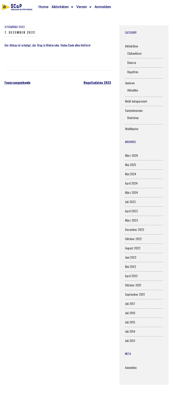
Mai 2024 (130, 173)
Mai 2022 (130, 266)
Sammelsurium (134, 110)
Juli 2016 (130, 312)
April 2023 (131, 211)
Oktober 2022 (133, 238)
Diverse (131, 62)
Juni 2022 (130, 257)
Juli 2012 (130, 340)
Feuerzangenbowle (17, 82)
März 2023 (131, 220)
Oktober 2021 (133, 285)
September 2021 (135, 294)
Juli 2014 (130, 331)
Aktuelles (132, 90)
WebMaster (132, 128)
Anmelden (103, 7)
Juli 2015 (130, 322)
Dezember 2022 (134, 229)
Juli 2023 (130, 201)
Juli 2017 (130, 303)
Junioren (129, 82)
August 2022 (132, 248)
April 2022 (131, 275)
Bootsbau (133, 117)
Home (43, 7)
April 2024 (131, 183)
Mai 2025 (130, 164)
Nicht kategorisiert (136, 101)
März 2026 (131, 155)
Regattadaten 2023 (97, 82)
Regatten (132, 71)
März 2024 (131, 192)
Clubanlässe (134, 53)
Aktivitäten (62, 7)
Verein (83, 7)
